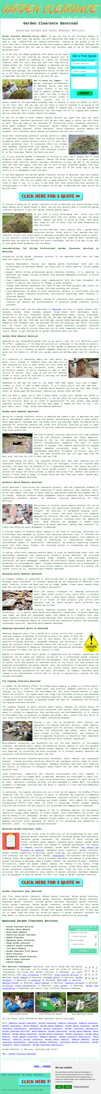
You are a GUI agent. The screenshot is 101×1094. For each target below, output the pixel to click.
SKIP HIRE (62, 980)
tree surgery (61, 986)
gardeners (34, 136)
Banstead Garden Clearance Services (30, 921)
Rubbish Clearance (67, 1023)
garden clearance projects (19, 288)
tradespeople (8, 972)
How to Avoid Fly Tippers (47, 81)
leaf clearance (43, 869)
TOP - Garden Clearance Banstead (19, 1054)
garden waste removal (67, 848)
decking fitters (10, 983)
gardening (35, 54)
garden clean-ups (56, 853)
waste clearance (10, 618)
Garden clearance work (14, 309)
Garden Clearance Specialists (81, 1029)
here (86, 915)
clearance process (16, 759)
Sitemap (3, 1074)
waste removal (85, 584)
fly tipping (77, 111)
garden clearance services (61, 272)
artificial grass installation (19, 986)
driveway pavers (51, 978)
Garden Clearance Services (16, 1031)
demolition (89, 422)
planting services (74, 983)
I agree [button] (59, 1087)
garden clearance (43, 83)
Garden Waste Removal (51, 1026)
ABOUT (76, 17)
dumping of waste (27, 707)
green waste (17, 243)
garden (36, 39)
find (10, 896)
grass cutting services (66, 975)
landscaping (58, 856)
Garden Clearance (47, 1023)
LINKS (69, 17)
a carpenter (34, 980)
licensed (72, 105)
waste (42, 94)
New (23, 1074)
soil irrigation (30, 975)
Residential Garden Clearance (45, 1029)
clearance (51, 150)
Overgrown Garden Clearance (43, 1042)
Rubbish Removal (48, 1037)
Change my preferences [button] (81, 1087)
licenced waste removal (70, 842)
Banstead (56, 309)
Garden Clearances (11, 1026)
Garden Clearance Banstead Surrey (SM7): (24, 36)
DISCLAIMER (93, 17)
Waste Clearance (22, 1045)
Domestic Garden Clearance (22, 1023)
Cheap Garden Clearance (25, 1037)
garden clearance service (51, 175)
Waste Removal (31, 1026)
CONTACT (84, 17)
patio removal (20, 978)
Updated (29, 1074)
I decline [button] (67, 1087)
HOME (63, 17)
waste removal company (73, 597)
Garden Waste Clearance (77, 1026)
